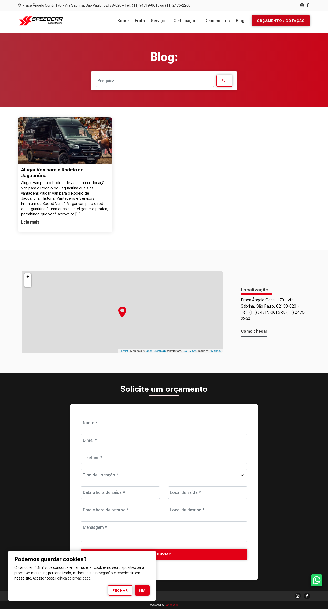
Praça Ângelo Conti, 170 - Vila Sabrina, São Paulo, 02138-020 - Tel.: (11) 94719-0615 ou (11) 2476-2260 (104, 5)
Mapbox (216, 350)
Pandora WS (172, 605)
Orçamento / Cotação (281, 21)
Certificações (185, 20)
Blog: (240, 20)
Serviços (159, 20)
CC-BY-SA (189, 350)
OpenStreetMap (156, 350)
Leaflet (124, 350)
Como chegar (254, 331)
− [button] (27, 283)
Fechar (120, 590)
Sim (142, 590)
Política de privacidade (72, 578)
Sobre (123, 20)
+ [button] (27, 277)
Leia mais (30, 222)
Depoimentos (217, 20)
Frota (140, 20)
